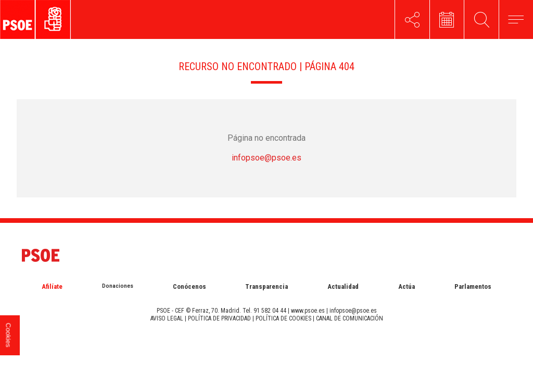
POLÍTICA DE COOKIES (283, 318)
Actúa (406, 286)
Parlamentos (472, 286)
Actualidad (343, 286)
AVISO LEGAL (166, 318)
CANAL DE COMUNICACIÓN (349, 318)
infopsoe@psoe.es (266, 158)
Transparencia (266, 286)
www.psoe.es (308, 310)
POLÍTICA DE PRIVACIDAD (219, 318)
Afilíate (52, 286)
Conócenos (189, 286)
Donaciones (117, 286)
